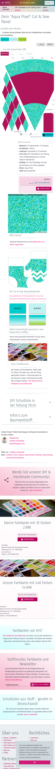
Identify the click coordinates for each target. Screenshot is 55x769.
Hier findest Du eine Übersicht (14, 636)
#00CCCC (17, 308)
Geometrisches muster (15, 458)
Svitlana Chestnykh (17, 452)
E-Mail (6, 753)
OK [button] (35, 762)
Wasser (21, 455)
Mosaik (50, 455)
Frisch (15, 455)
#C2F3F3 (37, 308)
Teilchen (38, 455)
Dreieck (9, 455)
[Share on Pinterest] (23, 134)
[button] (34, 134)
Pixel (44, 455)
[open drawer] (5, 3)
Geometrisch (30, 455)
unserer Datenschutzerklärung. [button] (30, 757)
